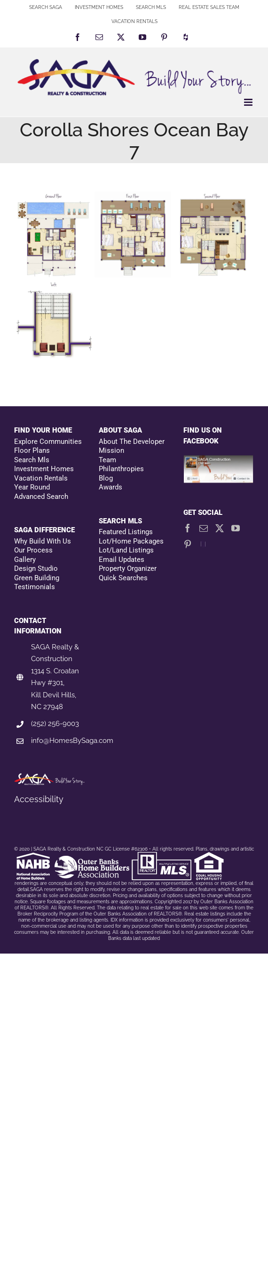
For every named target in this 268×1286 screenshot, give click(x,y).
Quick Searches (123, 578)
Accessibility (38, 799)
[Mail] (203, 528)
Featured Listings (126, 532)
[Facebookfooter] (218, 460)
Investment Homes (44, 469)
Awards (110, 487)
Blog (106, 478)
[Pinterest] (187, 544)
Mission (111, 450)
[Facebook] (187, 528)
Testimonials (34, 587)
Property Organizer (128, 568)
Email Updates (121, 559)
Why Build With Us (42, 541)
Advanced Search (41, 496)
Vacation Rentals (41, 478)
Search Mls (31, 460)
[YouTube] (235, 528)
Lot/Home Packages (131, 541)
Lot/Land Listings (126, 550)
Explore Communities (48, 441)
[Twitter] (219, 528)
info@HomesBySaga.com (72, 740)
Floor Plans (32, 450)
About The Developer (132, 441)
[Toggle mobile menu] (249, 102)
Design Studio (36, 568)
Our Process (33, 550)
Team (107, 460)
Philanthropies (121, 469)
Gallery (25, 559)
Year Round (32, 487)
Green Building (36, 578)
